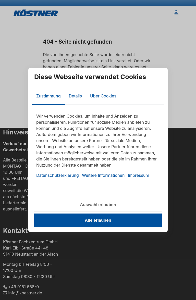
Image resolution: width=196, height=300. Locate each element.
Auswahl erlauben (98, 204)
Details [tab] (75, 95)
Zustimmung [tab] (48, 95)
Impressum (138, 175)
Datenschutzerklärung (57, 175)
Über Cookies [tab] (103, 95)
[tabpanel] (98, 145)
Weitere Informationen (103, 175)
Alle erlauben (98, 220)
